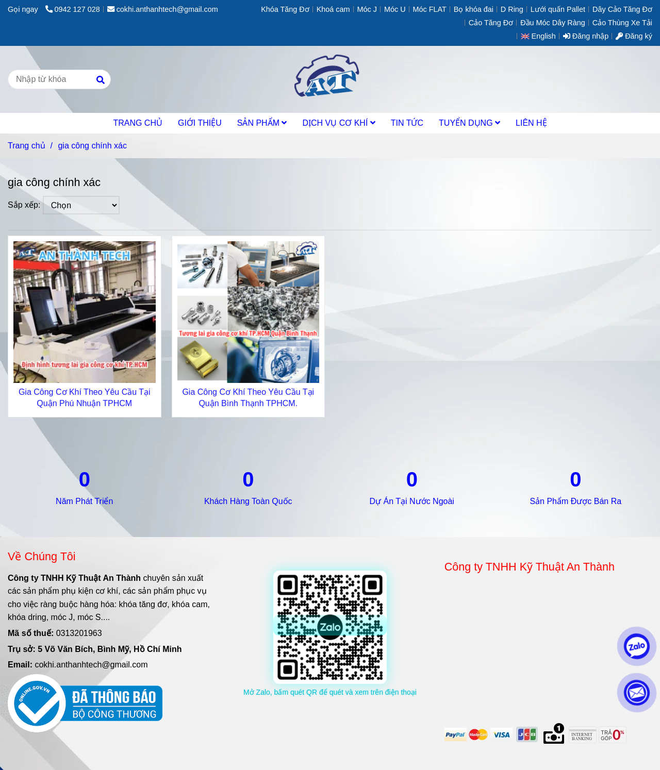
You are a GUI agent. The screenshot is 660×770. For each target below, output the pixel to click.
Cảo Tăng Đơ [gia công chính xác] (491, 23)
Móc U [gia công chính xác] (395, 9)
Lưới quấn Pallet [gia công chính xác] (558, 9)
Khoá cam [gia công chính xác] (333, 9)
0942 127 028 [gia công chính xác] (72, 9)
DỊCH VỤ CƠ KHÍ (338, 123)
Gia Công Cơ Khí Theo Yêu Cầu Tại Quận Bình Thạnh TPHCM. (248, 398)
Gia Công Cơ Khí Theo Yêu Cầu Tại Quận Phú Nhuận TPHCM (85, 398)
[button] (541, 36)
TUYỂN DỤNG (469, 123)
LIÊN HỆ (531, 123)
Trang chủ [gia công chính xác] (26, 145)
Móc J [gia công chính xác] (367, 9)
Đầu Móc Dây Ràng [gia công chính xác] (552, 23)
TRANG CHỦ (137, 123)
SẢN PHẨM (262, 123)
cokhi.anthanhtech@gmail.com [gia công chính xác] (162, 9)
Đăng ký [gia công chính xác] (634, 36)
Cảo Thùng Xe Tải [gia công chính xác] (622, 23)
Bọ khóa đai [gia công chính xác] (473, 9)
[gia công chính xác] (329, 79)
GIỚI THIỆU (200, 123)
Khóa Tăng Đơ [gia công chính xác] (285, 9)
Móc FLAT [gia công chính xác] (430, 9)
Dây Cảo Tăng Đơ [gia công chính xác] (622, 9)
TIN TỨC (407, 123)
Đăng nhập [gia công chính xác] (585, 36)
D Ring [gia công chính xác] (512, 9)
